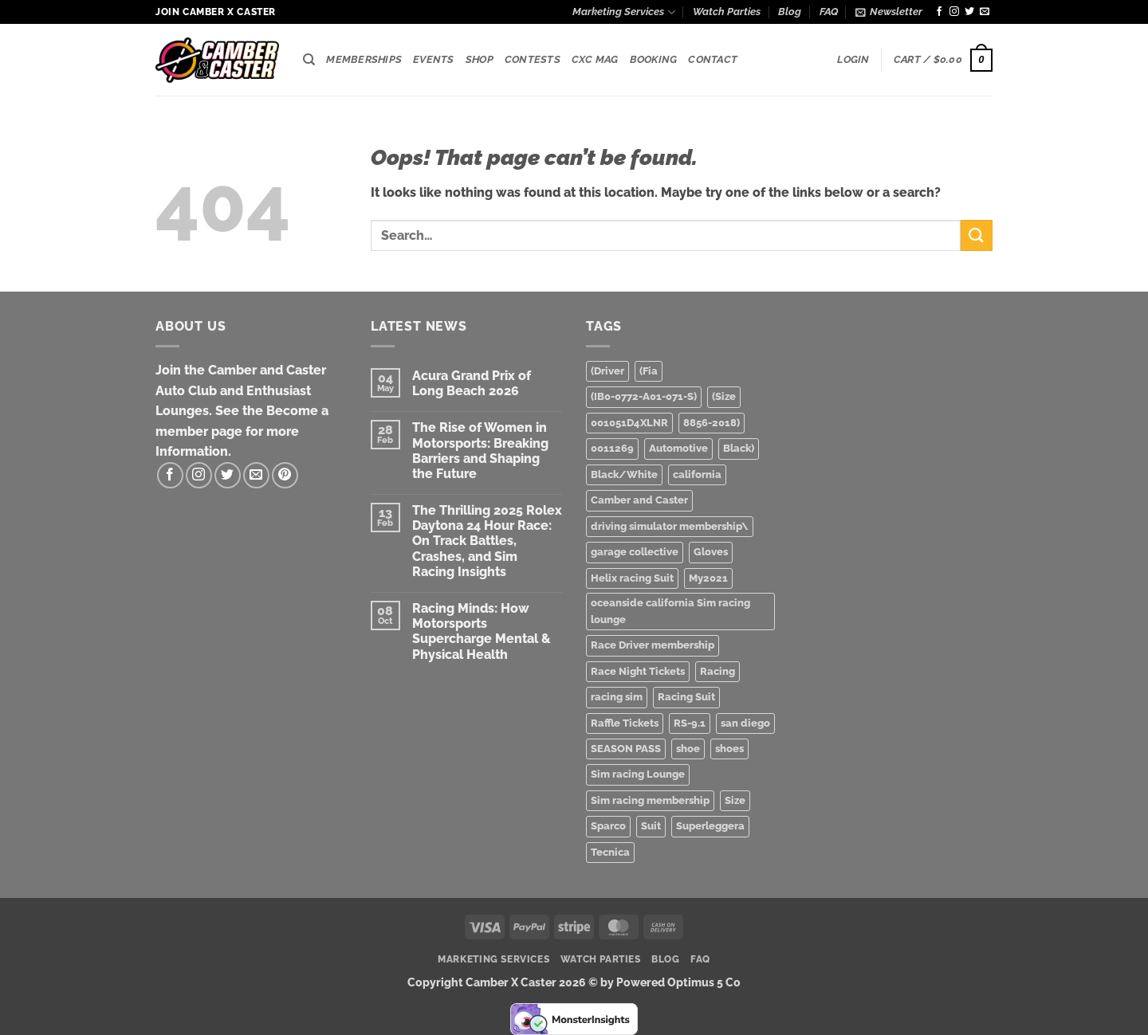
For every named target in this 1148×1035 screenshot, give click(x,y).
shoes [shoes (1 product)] (729, 749)
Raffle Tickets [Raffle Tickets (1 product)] (625, 723)
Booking (654, 59)
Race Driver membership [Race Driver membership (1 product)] (652, 645)
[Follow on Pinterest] (285, 475)
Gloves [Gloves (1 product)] (711, 552)
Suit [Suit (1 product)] (651, 826)
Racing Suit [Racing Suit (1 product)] (686, 697)
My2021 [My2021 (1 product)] (708, 578)
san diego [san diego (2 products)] (745, 723)
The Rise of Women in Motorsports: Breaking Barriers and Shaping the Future (480, 450)
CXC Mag (595, 59)
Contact (712, 59)
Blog (789, 12)
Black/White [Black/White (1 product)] (624, 474)
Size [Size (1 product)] (735, 800)
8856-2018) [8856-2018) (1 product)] (711, 423)
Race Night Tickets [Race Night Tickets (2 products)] (638, 671)
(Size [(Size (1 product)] (724, 396)
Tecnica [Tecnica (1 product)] (610, 852)
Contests (532, 59)
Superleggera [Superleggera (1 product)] (710, 826)
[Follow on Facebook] (939, 12)
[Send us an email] (984, 12)
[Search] (309, 60)
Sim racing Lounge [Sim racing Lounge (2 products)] (638, 774)
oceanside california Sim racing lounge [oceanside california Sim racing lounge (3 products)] (670, 611)
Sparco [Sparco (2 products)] (608, 826)
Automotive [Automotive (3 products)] (678, 448)
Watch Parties (727, 12)
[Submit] (977, 235)
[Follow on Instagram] (954, 12)
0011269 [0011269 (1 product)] (612, 448)
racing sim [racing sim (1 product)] (617, 697)
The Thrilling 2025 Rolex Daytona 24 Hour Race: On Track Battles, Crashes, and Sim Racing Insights (487, 541)
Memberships (364, 59)
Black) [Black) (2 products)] (738, 448)
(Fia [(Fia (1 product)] (648, 371)
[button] (888, 12)
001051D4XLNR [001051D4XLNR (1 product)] (629, 423)
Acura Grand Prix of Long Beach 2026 (471, 383)
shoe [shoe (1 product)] (688, 749)
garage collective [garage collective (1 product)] (634, 552)
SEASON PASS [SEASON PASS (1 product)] (626, 749)
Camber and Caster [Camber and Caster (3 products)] (639, 500)
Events (433, 59)
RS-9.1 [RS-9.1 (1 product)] (690, 723)
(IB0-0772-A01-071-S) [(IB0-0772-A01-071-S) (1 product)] (644, 396)
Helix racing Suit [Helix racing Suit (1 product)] (632, 578)
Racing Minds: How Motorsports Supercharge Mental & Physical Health (481, 631)
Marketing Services (623, 12)
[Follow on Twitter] (969, 12)
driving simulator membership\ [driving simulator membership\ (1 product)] (670, 526)
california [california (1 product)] (697, 474)
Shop (479, 59)
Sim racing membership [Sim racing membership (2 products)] (650, 800)
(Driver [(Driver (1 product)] (607, 371)
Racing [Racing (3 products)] (717, 671)
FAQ (829, 12)
